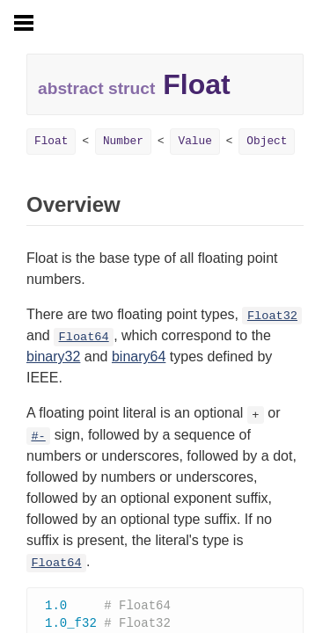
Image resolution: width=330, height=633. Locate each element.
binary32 (53, 356)
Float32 (272, 316)
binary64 (138, 356)
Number (123, 141)
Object (266, 141)
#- (38, 436)
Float (51, 141)
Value (194, 141)
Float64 (84, 337)
